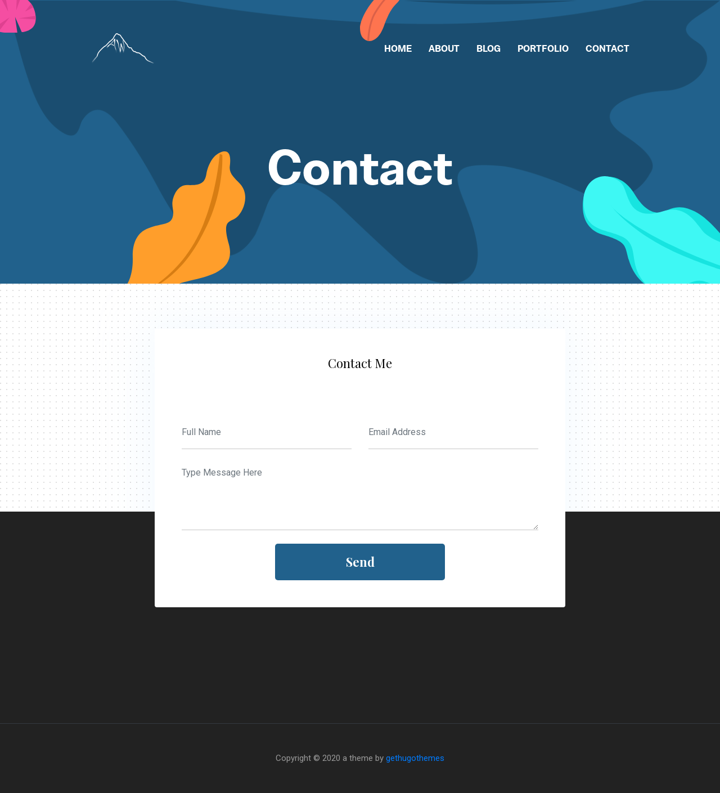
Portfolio (543, 48)
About (444, 48)
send (360, 561)
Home (398, 48)
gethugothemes (415, 758)
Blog (488, 48)
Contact (607, 48)
